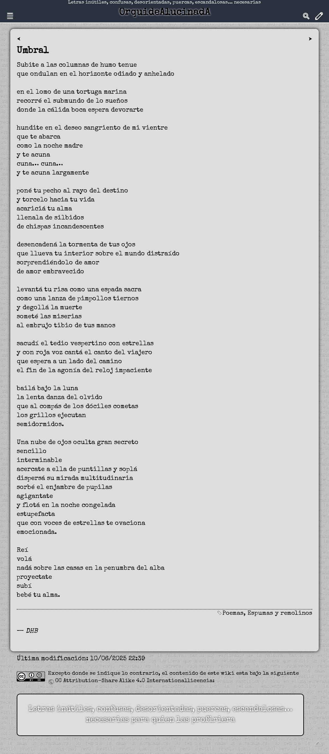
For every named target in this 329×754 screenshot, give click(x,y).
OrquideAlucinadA (164, 13)
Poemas (233, 614)
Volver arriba (318, 743)
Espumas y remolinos (279, 614)
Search (306, 16)
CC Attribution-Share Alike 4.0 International (121, 681)
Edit (319, 16)
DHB (32, 631)
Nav (10, 16)
